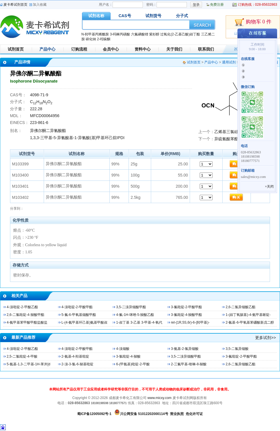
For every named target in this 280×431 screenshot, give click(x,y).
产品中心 (47, 49)
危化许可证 (194, 414)
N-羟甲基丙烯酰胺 (95, 34)
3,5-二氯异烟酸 (237, 349)
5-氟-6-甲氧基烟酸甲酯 (78, 315)
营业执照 (177, 414)
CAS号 (125, 15)
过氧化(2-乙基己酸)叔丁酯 (180, 34)
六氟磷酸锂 (139, 34)
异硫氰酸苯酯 (226, 139)
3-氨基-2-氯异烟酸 (185, 349)
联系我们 (206, 49)
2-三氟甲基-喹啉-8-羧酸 (189, 364)
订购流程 (79, 49)
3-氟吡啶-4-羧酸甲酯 (186, 315)
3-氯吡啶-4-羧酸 (128, 356)
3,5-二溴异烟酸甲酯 (131, 307)
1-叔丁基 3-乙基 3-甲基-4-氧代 (139, 322)
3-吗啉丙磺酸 (120, 34)
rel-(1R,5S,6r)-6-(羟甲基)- (190, 322)
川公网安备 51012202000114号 (144, 414)
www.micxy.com (159, 398)
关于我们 (174, 49)
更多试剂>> (265, 337)
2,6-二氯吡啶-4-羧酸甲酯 (25, 315)
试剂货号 (153, 15)
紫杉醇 (154, 34)
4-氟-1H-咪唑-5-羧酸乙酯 (135, 315)
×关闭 (269, 187)
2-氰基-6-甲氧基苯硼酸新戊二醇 (250, 322)
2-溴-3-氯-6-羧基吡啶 (77, 364)
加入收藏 (40, 5)
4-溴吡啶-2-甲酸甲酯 (77, 307)
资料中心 (143, 49)
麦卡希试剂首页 (15, 5)
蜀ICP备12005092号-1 (94, 414)
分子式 (182, 15)
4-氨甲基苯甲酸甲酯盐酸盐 (27, 322)
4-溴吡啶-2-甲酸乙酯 (22, 307)
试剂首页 (16, 49)
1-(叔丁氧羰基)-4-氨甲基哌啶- (248, 315)
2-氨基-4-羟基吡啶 (75, 356)
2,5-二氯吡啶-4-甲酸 (22, 356)
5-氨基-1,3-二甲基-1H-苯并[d (28, 364)
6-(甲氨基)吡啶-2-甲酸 (133, 364)
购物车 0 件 (252, 22)
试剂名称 (96, 15)
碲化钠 (91, 39)
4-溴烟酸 (123, 349)
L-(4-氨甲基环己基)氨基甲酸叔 (84, 322)
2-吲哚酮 (103, 39)
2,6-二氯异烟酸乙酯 (241, 307)
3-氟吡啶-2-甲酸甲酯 (186, 307)
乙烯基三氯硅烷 (228, 131)
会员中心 (111, 49)
